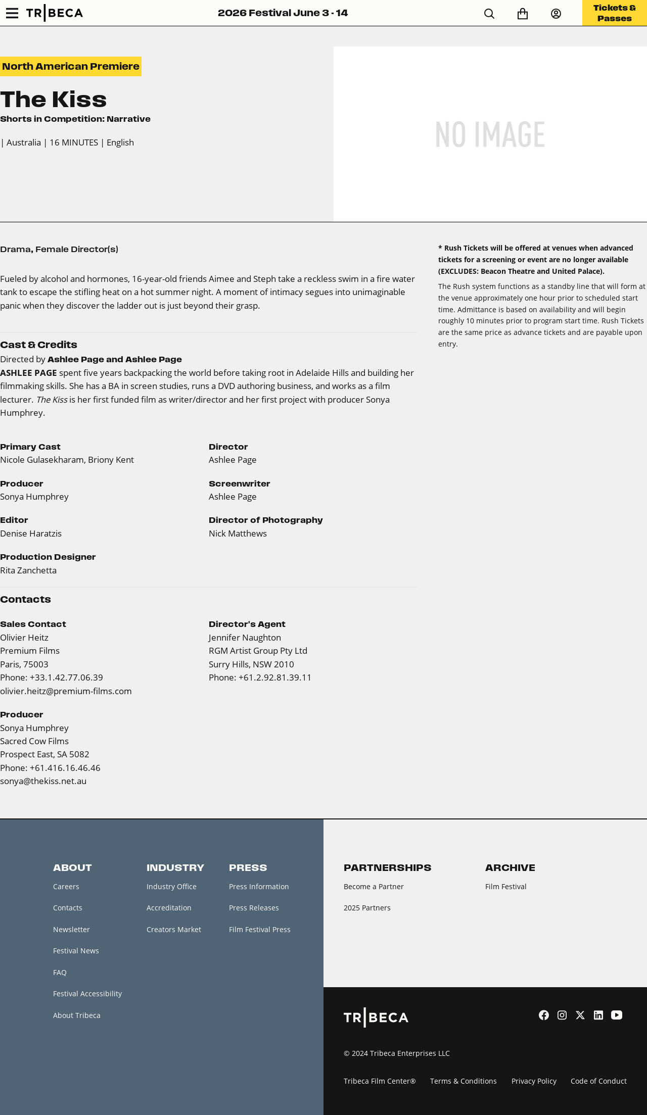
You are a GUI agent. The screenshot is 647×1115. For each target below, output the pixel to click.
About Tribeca (77, 1015)
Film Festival (506, 886)
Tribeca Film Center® (380, 1081)
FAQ (60, 972)
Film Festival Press (260, 929)
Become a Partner (374, 886)
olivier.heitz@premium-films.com (66, 691)
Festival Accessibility (87, 993)
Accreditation (169, 907)
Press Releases (254, 907)
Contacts (67, 907)
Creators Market (174, 929)
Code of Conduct (599, 1081)
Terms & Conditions (463, 1081)
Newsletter (71, 929)
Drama (15, 249)
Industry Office (172, 886)
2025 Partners (367, 907)
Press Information (259, 886)
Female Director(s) (76, 249)
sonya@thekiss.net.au (43, 780)
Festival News (76, 950)
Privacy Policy (534, 1081)
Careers (66, 886)
